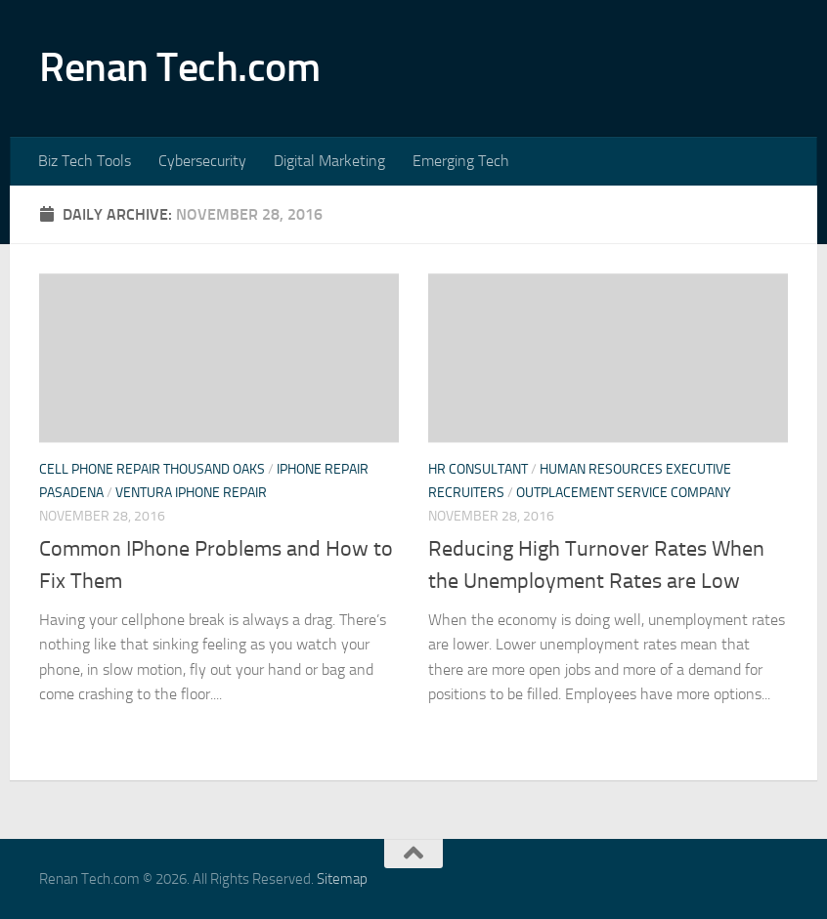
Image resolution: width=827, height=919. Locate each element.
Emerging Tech (461, 160)
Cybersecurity (202, 160)
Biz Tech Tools (84, 160)
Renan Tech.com (179, 67)
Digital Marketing (329, 160)
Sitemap (342, 879)
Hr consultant (478, 469)
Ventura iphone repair (191, 492)
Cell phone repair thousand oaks (152, 469)
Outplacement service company (623, 492)
